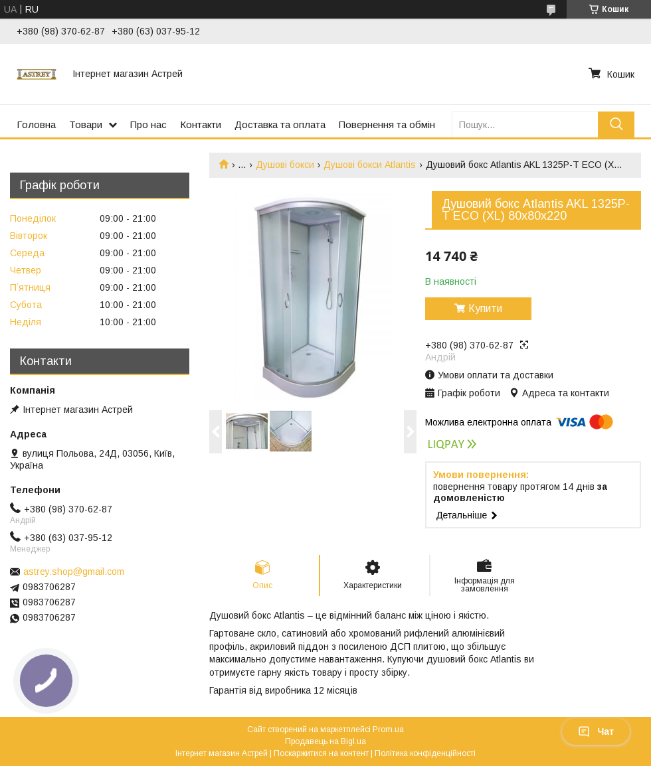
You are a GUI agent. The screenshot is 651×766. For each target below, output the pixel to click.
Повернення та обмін (387, 124)
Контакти (200, 124)
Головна (36, 124)
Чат (596, 731)
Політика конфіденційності (425, 753)
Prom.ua (388, 729)
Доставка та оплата (280, 124)
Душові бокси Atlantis (370, 164)
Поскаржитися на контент (321, 753)
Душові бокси (285, 164)
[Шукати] (616, 124)
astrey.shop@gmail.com (73, 571)
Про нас (148, 124)
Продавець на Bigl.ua (325, 741)
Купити (485, 308)
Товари (85, 124)
